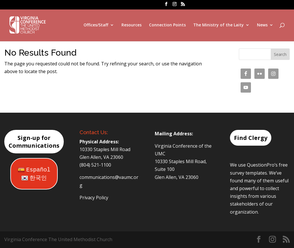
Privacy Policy (94, 197)
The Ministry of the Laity (218, 25)
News (262, 25)
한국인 (34, 178)
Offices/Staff (96, 25)
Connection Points (167, 25)
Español (34, 170)
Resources (131, 25)
